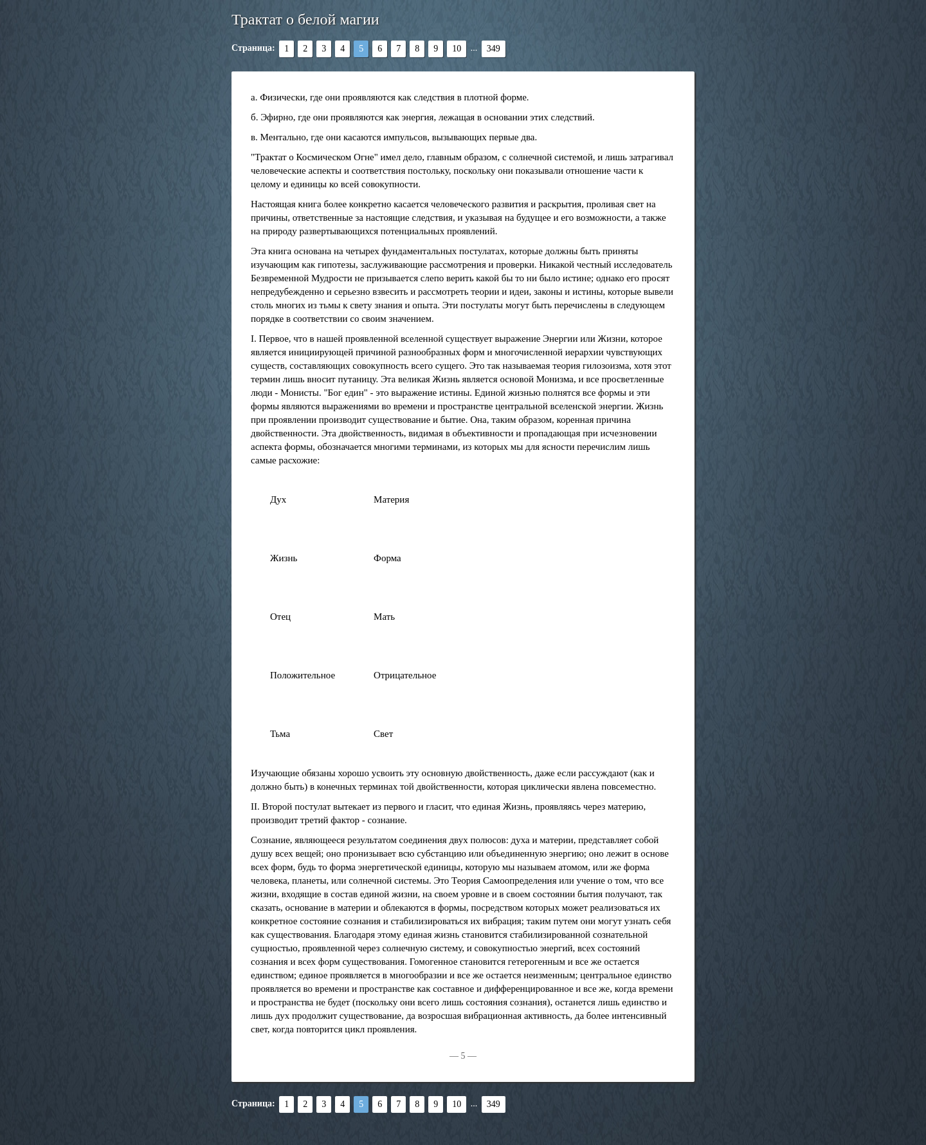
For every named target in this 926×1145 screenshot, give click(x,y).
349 (493, 48)
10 (456, 48)
